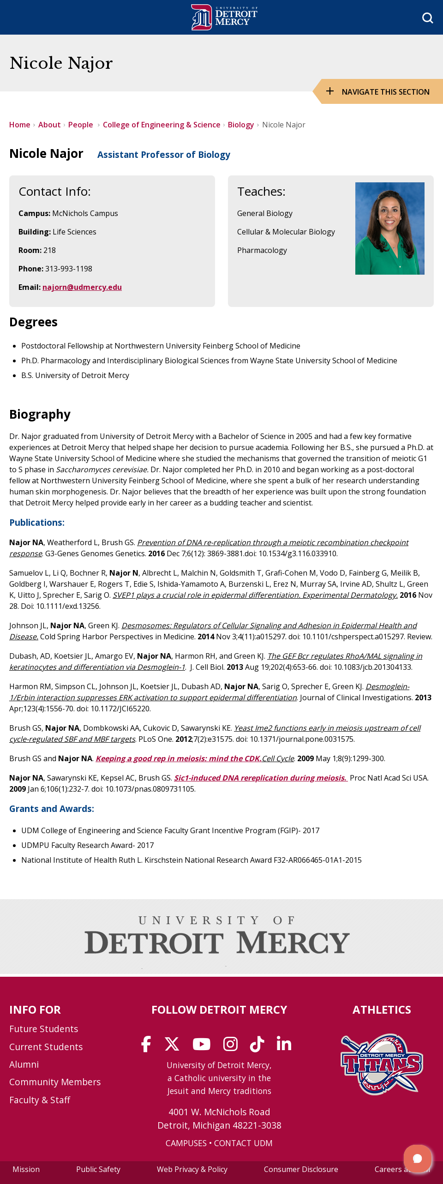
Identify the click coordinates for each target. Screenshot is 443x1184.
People (81, 125)
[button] (417, 1158)
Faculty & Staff (39, 1100)
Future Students (43, 1028)
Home (19, 125)
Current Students (46, 1046)
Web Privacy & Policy (192, 1169)
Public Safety (98, 1169)
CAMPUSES (186, 1142)
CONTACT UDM (243, 1142)
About (49, 125)
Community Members (55, 1082)
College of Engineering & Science (162, 125)
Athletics (382, 1009)
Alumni (24, 1064)
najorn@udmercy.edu (82, 287)
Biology (241, 125)
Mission (26, 1169)
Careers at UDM (403, 1169)
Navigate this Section (386, 92)
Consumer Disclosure (301, 1169)
